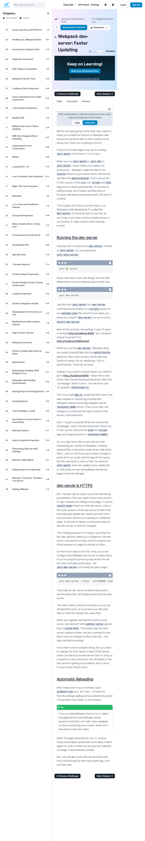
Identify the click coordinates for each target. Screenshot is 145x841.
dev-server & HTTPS (74, 485)
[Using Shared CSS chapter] (26, 244)
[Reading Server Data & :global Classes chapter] (26, 323)
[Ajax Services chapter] (26, 362)
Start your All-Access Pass (84, 71)
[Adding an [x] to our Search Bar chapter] (26, 469)
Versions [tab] (86, 101)
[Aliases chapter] (26, 156)
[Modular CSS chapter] (26, 117)
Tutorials (68, 4)
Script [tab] (59, 101)
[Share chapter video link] (90, 51)
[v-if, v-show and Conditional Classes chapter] (26, 205)
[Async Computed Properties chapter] (26, 440)
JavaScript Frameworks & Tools (73, 20)
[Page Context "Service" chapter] (26, 332)
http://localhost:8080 (81, 333)
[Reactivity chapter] (26, 196)
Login (77, 122)
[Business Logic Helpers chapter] (26, 459)
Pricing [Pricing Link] (95, 4)
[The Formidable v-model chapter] (26, 411)
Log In (123, 5)
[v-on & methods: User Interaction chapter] (26, 176)
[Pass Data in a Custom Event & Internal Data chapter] (26, 420)
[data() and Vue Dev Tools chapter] (26, 78)
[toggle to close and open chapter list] (48, 13)
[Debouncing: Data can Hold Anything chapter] (26, 450)
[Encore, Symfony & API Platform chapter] (26, 29)
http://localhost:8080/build (73, 341)
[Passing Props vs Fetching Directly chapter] (26, 391)
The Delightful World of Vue (102, 20)
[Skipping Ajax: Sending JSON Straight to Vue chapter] (26, 371)
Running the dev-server (77, 237)
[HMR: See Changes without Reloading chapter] (26, 137)
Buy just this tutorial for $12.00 (85, 78)
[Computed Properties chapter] (26, 215)
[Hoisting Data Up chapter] (26, 401)
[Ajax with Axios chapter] (26, 254)
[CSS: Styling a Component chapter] (26, 68)
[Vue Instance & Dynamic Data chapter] (26, 49)
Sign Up (136, 5)
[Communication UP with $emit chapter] (26, 235)
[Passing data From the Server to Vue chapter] (26, 313)
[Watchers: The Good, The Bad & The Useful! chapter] (26, 479)
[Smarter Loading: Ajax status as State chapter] (26, 352)
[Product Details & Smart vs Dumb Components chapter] (26, 283)
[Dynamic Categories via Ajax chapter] (26, 303)
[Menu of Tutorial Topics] (75, 4)
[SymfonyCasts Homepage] (8, 5)
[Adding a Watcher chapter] (26, 489)
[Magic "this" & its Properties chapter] (26, 186)
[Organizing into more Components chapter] (26, 147)
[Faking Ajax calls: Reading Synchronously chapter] (26, 381)
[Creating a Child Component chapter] (26, 88)
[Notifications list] (105, 5)
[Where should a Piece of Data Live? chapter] (26, 225)
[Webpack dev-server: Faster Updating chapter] (26, 127)
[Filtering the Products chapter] (26, 342)
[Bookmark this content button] (56, 27)
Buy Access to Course (74, 27)
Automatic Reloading (75, 679)
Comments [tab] (72, 101)
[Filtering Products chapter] (26, 430)
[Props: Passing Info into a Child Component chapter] (26, 98)
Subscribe (90, 122)
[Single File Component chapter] (26, 59)
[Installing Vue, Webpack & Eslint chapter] (26, 39)
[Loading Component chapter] (26, 293)
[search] (29, 5)
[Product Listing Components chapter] (26, 274)
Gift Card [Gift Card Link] (83, 4)
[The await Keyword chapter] (26, 264)
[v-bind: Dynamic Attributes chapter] (26, 108)
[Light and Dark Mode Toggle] (113, 5)
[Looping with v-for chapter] (26, 166)
